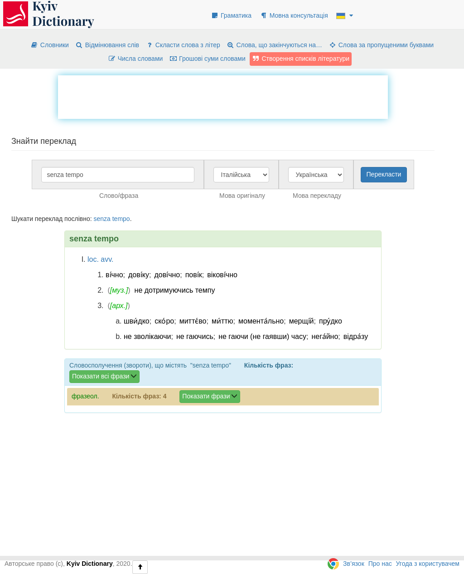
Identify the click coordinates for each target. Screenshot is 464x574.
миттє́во (193, 321)
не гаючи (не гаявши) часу (262, 336)
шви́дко (137, 321)
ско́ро (164, 321)
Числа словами (135, 58)
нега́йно (324, 336)
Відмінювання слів (107, 45)
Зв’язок (353, 563)
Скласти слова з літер (182, 45)
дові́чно (167, 275)
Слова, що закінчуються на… (274, 45)
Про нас (380, 563)
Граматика (231, 15)
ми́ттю (222, 321)
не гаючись (194, 336)
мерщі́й (301, 321)
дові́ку (138, 275)
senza (101, 218)
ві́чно (114, 275)
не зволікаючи (147, 336)
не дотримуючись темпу (175, 290)
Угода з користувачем (427, 563)
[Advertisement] (223, 95)
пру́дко (330, 321)
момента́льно (261, 321)
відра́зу (355, 336)
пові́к (193, 275)
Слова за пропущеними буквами (381, 45)
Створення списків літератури (301, 58)
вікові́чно (222, 275)
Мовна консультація (294, 15)
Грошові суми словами (207, 58)
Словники (49, 45)
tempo (121, 218)
